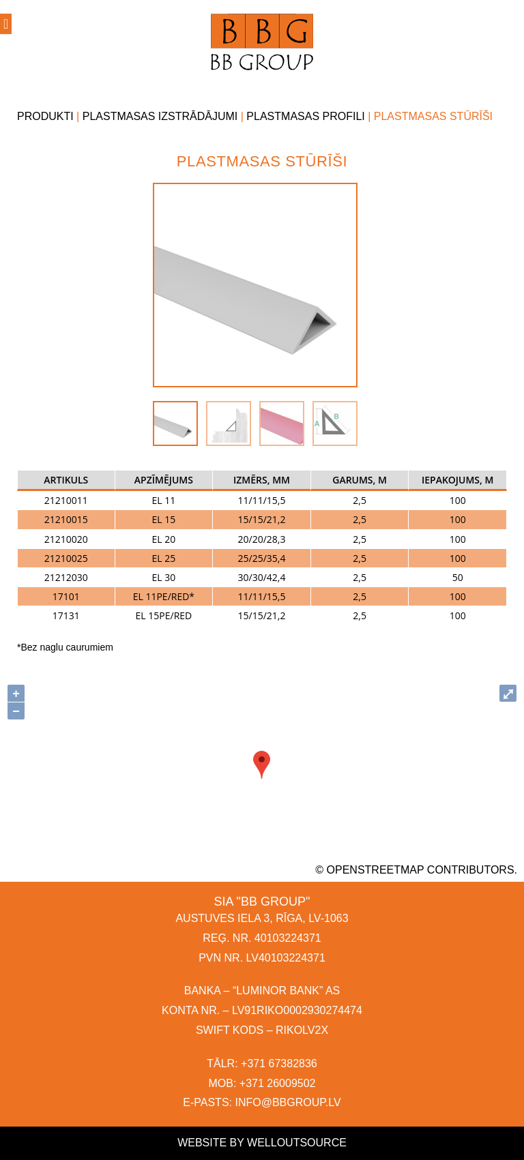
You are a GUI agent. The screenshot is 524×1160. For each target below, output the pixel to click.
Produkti (45, 116)
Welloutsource (297, 1142)
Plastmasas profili (305, 116)
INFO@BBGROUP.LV (287, 1102)
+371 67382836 (279, 1063)
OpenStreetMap (375, 870)
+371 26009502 (277, 1083)
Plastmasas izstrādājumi (160, 116)
